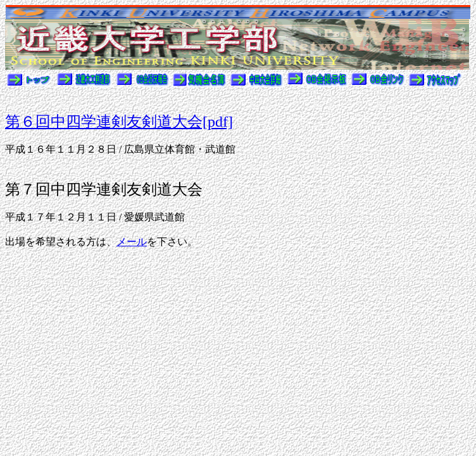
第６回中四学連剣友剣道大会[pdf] (119, 121)
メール (131, 241)
